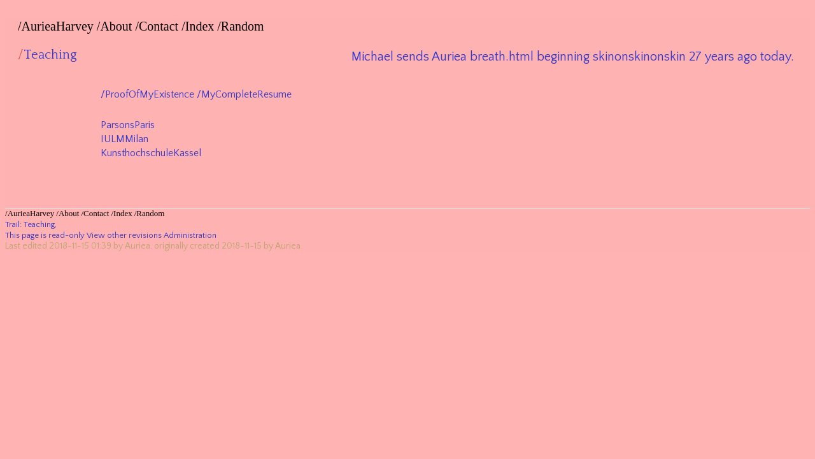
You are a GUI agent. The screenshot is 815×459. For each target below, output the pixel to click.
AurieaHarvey (58, 26)
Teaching (39, 224)
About (116, 26)
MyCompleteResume (246, 94)
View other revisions (124, 235)
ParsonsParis (128, 125)
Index (200, 26)
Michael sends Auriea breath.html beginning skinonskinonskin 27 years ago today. (572, 57)
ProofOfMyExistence (149, 94)
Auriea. (138, 246)
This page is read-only (45, 235)
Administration (190, 235)
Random (242, 26)
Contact (158, 26)
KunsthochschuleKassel (151, 153)
